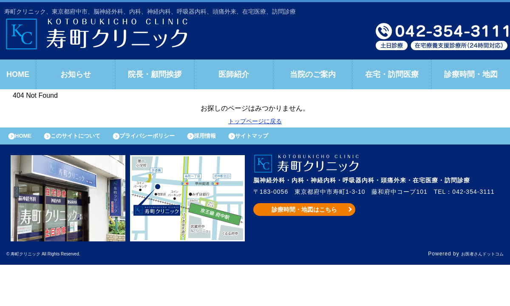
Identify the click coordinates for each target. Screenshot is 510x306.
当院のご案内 (313, 74)
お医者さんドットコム (476, 258)
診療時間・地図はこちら (304, 213)
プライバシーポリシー (168, 138)
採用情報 (234, 138)
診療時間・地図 (471, 74)
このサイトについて (86, 138)
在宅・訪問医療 (392, 74)
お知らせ (75, 74)
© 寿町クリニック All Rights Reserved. (57, 258)
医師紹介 (233, 74)
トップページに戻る (255, 121)
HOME (17, 74)
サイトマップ (287, 138)
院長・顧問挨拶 (154, 74)
